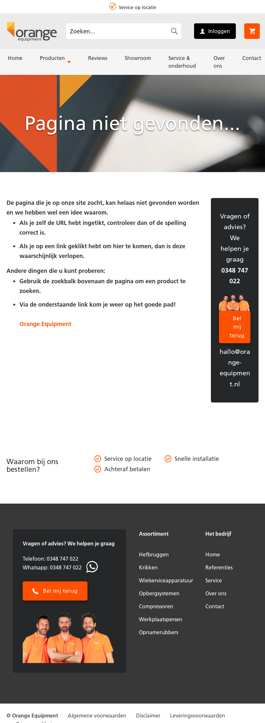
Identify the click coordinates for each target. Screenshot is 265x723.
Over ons (215, 593)
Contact (214, 606)
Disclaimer (148, 715)
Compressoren (156, 606)
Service (213, 580)
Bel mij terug (237, 327)
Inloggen (219, 31)
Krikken (148, 567)
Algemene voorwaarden (97, 715)
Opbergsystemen (159, 593)
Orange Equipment (45, 324)
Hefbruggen (154, 554)
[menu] (132, 62)
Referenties (219, 567)
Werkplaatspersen (160, 619)
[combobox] (123, 31)
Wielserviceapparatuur (166, 580)
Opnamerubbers (158, 632)
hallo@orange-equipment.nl (235, 368)
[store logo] (31, 31)
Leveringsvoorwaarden (197, 715)
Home (212, 554)
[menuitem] (15, 58)
